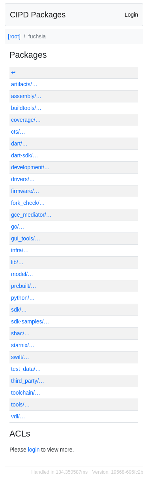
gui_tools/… (25, 238)
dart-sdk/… (24, 155)
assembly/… (26, 96)
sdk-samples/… (30, 321)
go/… (17, 226)
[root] (14, 36)
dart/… (19, 143)
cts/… (18, 132)
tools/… (20, 404)
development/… (30, 167)
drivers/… (23, 179)
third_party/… (27, 381)
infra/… (20, 250)
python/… (23, 298)
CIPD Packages (38, 14)
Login (131, 14)
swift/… (20, 357)
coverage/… (26, 120)
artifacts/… (24, 84)
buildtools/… (26, 108)
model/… (22, 274)
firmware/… (25, 191)
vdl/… (18, 416)
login (34, 449)
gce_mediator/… (31, 215)
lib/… (17, 262)
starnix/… (22, 345)
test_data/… (26, 369)
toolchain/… (25, 392)
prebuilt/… (23, 286)
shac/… (20, 333)
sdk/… (19, 309)
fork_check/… (28, 203)
